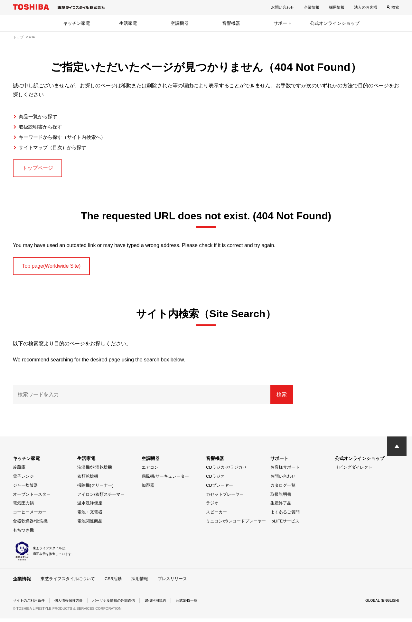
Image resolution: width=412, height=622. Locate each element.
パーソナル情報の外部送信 (121, 604)
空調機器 (180, 23)
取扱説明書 (280, 497)
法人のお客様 (365, 7)
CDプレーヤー (219, 488)
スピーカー (216, 515)
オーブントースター (32, 497)
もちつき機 (23, 533)
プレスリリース (172, 581)
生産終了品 (280, 506)
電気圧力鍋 (23, 506)
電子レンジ (23, 479)
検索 (395, 7)
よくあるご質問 (285, 515)
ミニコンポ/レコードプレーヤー (236, 524)
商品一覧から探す (39, 116)
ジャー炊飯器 (25, 488)
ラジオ (212, 506)
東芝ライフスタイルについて (68, 581)
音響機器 (231, 23)
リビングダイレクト (353, 470)
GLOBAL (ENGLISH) (381, 604)
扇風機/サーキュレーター (165, 479)
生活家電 (128, 23)
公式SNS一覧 (199, 604)
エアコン (150, 470)
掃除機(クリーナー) (95, 488)
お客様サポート (285, 470)
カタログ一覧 (282, 488)
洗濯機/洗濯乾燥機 (94, 470)
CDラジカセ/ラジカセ (226, 470)
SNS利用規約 (165, 604)
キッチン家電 (76, 23)
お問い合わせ (282, 7)
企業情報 (311, 7)
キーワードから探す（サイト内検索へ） (65, 137)
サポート (283, 23)
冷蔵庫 (19, 470)
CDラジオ (215, 479)
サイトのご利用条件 (30, 604)
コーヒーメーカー (29, 515)
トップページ (40, 169)
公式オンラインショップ (335, 23)
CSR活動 (113, 581)
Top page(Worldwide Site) (56, 268)
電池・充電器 (89, 515)
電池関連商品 (89, 524)
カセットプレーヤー (225, 497)
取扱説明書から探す (42, 126)
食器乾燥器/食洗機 (30, 524)
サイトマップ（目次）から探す (55, 147)
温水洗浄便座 (89, 506)
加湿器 (148, 488)
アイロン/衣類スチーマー (101, 497)
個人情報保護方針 (72, 604)
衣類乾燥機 (87, 479)
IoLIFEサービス (284, 524)
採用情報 (336, 7)
